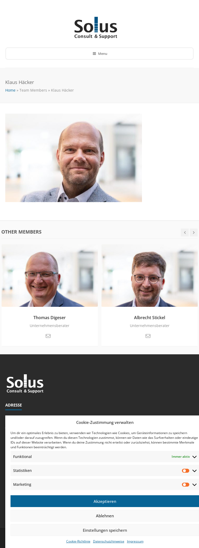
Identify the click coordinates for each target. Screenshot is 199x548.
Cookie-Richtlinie (78, 541)
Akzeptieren (105, 501)
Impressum (135, 541)
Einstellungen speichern (105, 530)
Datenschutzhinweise (108, 541)
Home (10, 90)
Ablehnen (105, 515)
